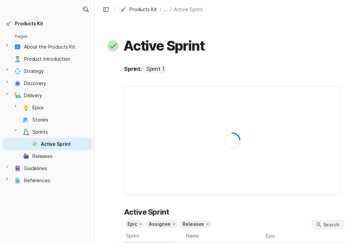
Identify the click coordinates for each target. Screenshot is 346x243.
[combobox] (154, 68)
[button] (85, 9)
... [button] (166, 9)
